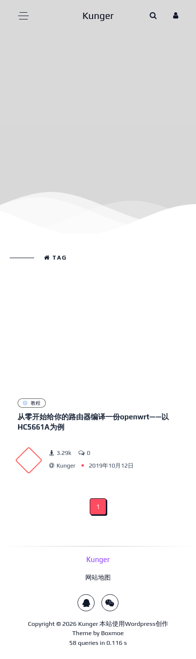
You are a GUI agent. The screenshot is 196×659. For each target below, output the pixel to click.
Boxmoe (112, 633)
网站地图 (98, 577)
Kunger (88, 623)
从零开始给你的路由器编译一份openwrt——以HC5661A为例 (93, 422)
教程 (31, 403)
